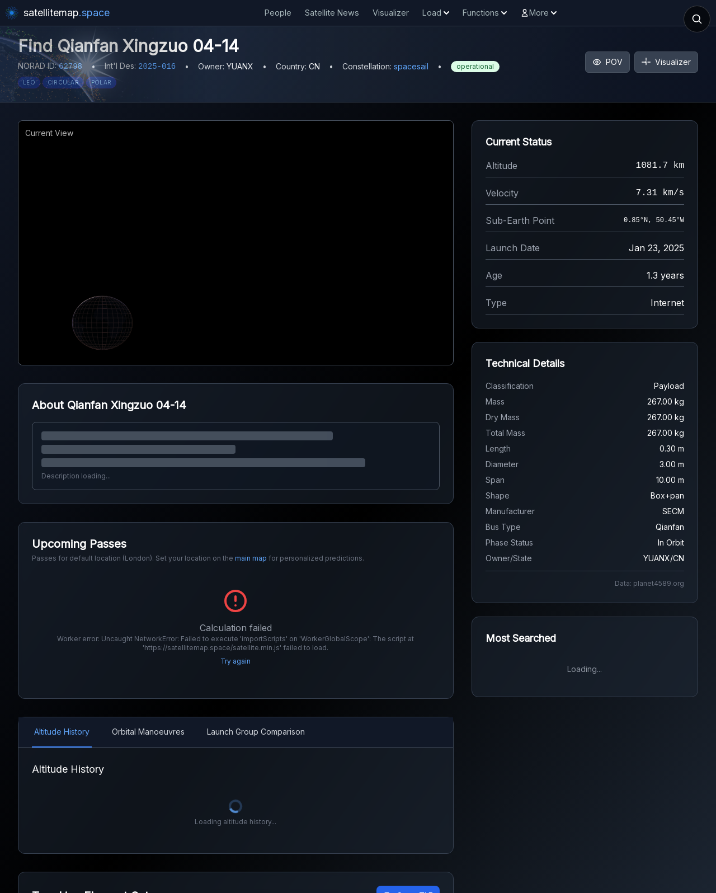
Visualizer (391, 12)
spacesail (411, 66)
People (278, 12)
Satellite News (332, 12)
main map (251, 558)
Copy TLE (408, 881)
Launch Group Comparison (256, 717)
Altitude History (62, 717)
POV (607, 62)
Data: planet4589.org (649, 583)
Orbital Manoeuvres (148, 717)
